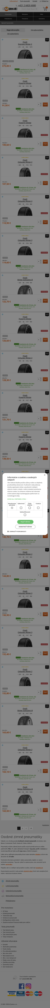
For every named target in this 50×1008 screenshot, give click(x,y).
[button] (25, 499)
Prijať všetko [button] (25, 522)
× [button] (44, 475)
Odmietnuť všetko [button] (25, 527)
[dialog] (25, 504)
